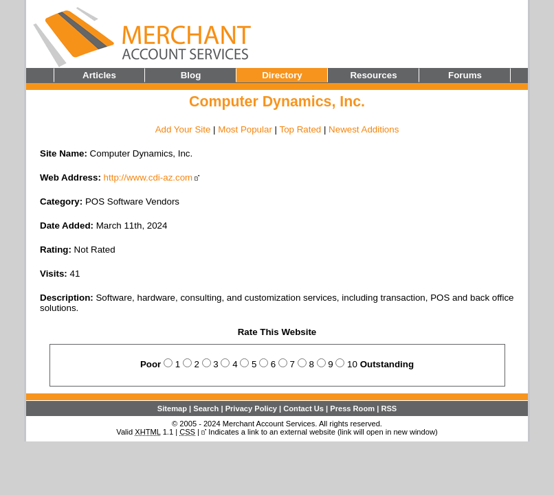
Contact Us (303, 408)
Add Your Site (183, 129)
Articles (99, 75)
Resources (373, 75)
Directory (282, 75)
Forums (465, 75)
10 (352, 364)
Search (206, 408)
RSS (389, 408)
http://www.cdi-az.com (148, 177)
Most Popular (245, 129)
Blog (191, 75)
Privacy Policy (251, 408)
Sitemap (172, 408)
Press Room (352, 408)
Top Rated (300, 129)
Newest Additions (364, 129)
